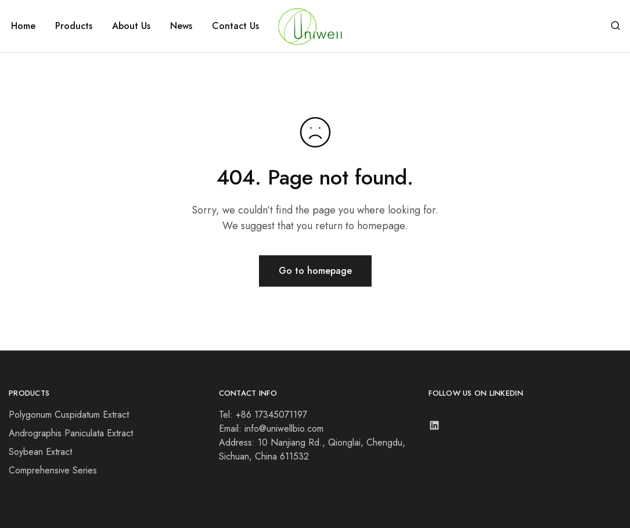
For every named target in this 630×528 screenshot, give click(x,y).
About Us (131, 26)
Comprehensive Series (53, 470)
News (181, 26)
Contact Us (235, 26)
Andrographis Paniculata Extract (71, 433)
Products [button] (73, 26)
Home (23, 26)
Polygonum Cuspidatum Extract (69, 414)
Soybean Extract (40, 451)
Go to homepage (315, 270)
